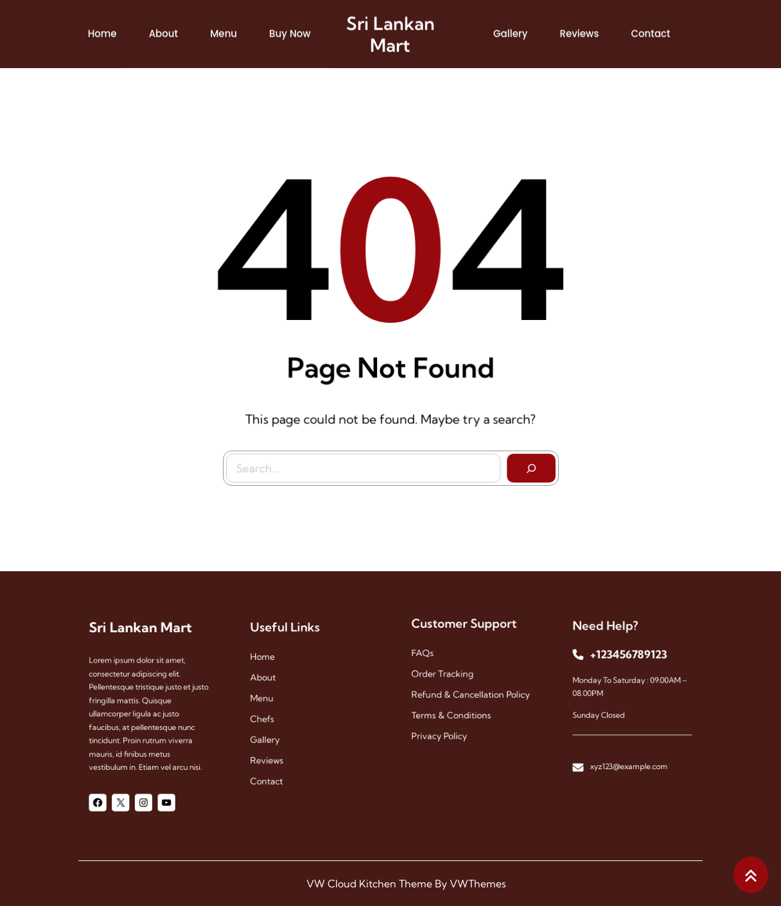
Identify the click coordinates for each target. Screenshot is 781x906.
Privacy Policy (447, 722)
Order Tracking (449, 675)
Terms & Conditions (456, 707)
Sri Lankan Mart (390, 30)
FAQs (434, 660)
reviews (277, 747)
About (275, 684)
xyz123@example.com (629, 748)
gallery (276, 731)
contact (277, 762)
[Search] (525, 463)
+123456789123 (629, 665)
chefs (274, 715)
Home (274, 669)
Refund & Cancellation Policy (470, 691)
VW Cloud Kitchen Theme (369, 883)
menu (274, 700)
